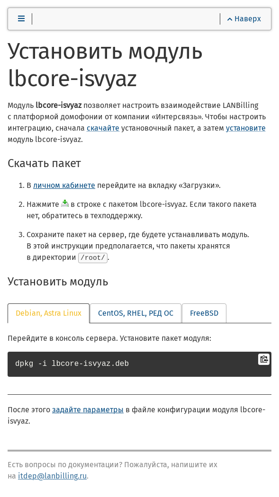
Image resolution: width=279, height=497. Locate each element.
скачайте (103, 128)
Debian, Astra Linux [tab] (48, 313)
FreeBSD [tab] (204, 313)
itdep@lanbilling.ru (52, 475)
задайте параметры (88, 409)
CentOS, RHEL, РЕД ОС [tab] (135, 313)
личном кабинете (64, 185)
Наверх (244, 18)
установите (246, 128)
